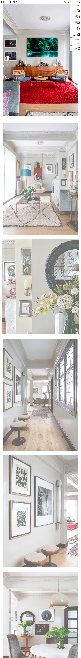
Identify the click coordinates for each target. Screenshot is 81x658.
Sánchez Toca (77, 42)
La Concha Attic (76, 12)
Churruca (78, 9)
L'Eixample (77, 16)
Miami (78, 27)
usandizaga (77, 20)
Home (78, 47)
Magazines (77, 48)
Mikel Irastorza (11, 2)
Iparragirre (77, 11)
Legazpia (78, 5)
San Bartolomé (76, 35)
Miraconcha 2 (77, 32)
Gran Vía (78, 40)
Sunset (78, 43)
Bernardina (77, 34)
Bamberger (77, 26)
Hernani (78, 18)
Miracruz (78, 33)
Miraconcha (77, 28)
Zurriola (78, 15)
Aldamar (78, 30)
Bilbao (78, 29)
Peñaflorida (77, 6)
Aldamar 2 (77, 21)
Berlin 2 (78, 24)
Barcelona (77, 22)
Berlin (78, 23)
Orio (79, 14)
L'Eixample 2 (77, 17)
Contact (78, 49)
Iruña (78, 10)
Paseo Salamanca (76, 8)
